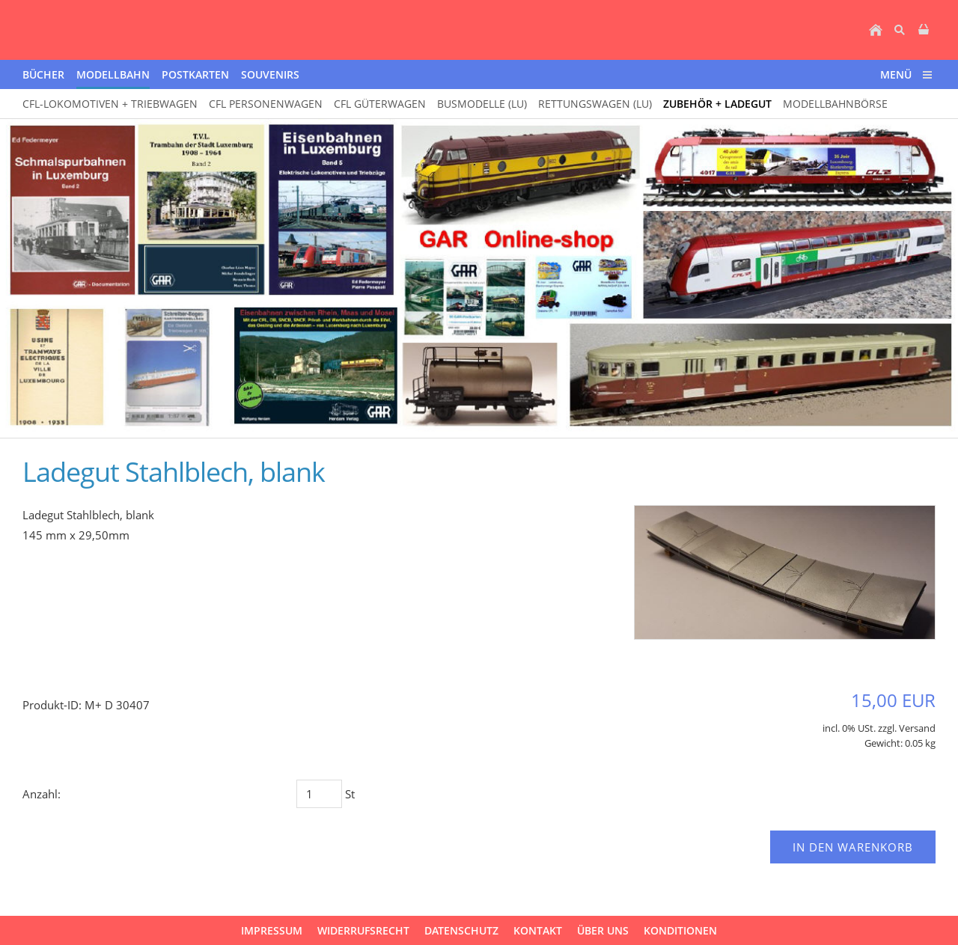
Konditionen (680, 930)
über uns (603, 930)
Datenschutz (461, 930)
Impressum (271, 930)
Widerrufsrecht (363, 930)
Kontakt (537, 930)
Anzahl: (41, 793)
